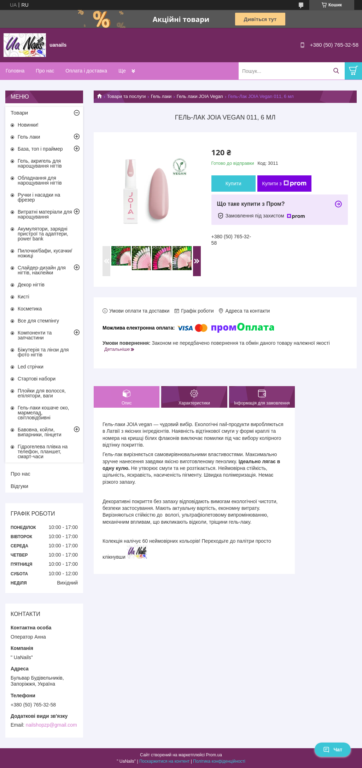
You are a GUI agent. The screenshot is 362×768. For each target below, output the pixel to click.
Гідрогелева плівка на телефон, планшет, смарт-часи (43, 451)
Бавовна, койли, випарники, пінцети (40, 432)
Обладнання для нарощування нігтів (40, 180)
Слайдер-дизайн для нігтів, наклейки (42, 270)
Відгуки (19, 486)
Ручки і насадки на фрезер (39, 197)
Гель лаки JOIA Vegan (200, 96)
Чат (332, 749)
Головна (15, 71)
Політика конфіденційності (219, 761)
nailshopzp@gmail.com (51, 725)
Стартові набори (37, 379)
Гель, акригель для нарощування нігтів (40, 163)
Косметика (30, 309)
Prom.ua (214, 754)
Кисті (23, 296)
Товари (19, 113)
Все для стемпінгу (38, 321)
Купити (233, 183)
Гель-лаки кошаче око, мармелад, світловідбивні (43, 412)
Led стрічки (30, 367)
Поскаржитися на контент (164, 761)
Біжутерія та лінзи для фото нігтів (43, 352)
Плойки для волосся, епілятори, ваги (42, 393)
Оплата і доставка (86, 71)
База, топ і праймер (40, 149)
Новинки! (28, 125)
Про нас (45, 71)
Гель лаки (161, 96)
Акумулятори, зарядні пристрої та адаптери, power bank (43, 234)
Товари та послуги (126, 96)
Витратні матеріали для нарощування (45, 214)
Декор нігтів (31, 284)
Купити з (284, 183)
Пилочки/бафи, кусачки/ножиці (45, 253)
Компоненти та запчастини (35, 335)
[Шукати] (336, 71)
